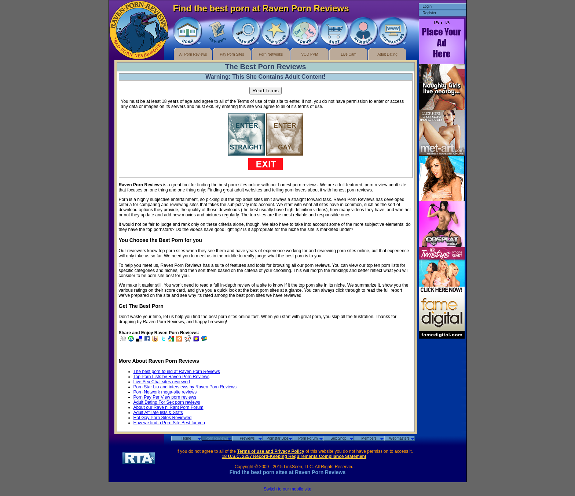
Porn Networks (271, 54)
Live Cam (348, 54)
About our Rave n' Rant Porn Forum (168, 407)
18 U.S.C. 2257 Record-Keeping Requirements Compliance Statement (294, 456)
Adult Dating (387, 54)
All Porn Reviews (193, 54)
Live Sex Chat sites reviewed (161, 381)
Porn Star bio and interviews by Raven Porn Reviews (185, 386)
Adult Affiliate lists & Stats (158, 412)
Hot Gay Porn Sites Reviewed (162, 417)
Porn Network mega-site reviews (165, 392)
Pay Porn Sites (232, 54)
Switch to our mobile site (287, 489)
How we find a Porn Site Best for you (169, 422)
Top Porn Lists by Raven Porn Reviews (171, 376)
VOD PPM (309, 54)
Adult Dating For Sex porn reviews (166, 402)
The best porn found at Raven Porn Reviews (176, 371)
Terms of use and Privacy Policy (270, 451)
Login (427, 6)
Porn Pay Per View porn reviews (165, 397)
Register (429, 13)
